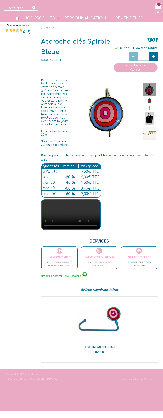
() (26, 32)
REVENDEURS (129, 18)
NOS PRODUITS (39, 18)
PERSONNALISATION (85, 18)
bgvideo (71, 214)
